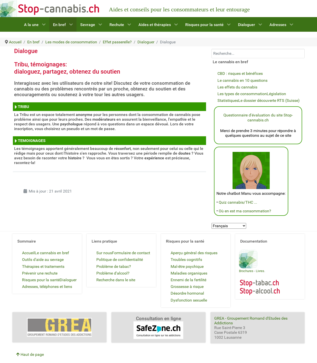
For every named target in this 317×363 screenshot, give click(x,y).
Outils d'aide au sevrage (43, 259)
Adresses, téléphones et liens (47, 286)
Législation (276, 93)
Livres (260, 271)
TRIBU (23, 106)
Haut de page (30, 354)
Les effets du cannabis (237, 87)
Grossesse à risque (187, 286)
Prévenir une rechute (39, 273)
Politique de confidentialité (119, 259)
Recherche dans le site (115, 280)
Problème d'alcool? (113, 273)
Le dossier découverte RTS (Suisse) (269, 100)
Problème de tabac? (113, 266)
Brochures (246, 271)
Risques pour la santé (41, 280)
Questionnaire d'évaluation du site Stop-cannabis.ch (258, 117)
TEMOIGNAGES (31, 140)
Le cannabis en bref (52, 253)
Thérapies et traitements (43, 266)
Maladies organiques (189, 273)
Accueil (28, 253)
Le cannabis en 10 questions (242, 80)
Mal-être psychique (187, 266)
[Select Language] (228, 226)
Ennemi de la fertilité (188, 280)
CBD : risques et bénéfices (240, 73)
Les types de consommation (242, 93)
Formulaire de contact (131, 253)
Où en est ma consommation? (245, 211)
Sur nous (104, 253)
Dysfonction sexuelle (189, 300)
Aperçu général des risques (194, 253)
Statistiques (227, 100)
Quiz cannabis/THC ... (238, 202)
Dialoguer (68, 280)
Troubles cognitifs (186, 259)
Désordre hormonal (187, 293)
